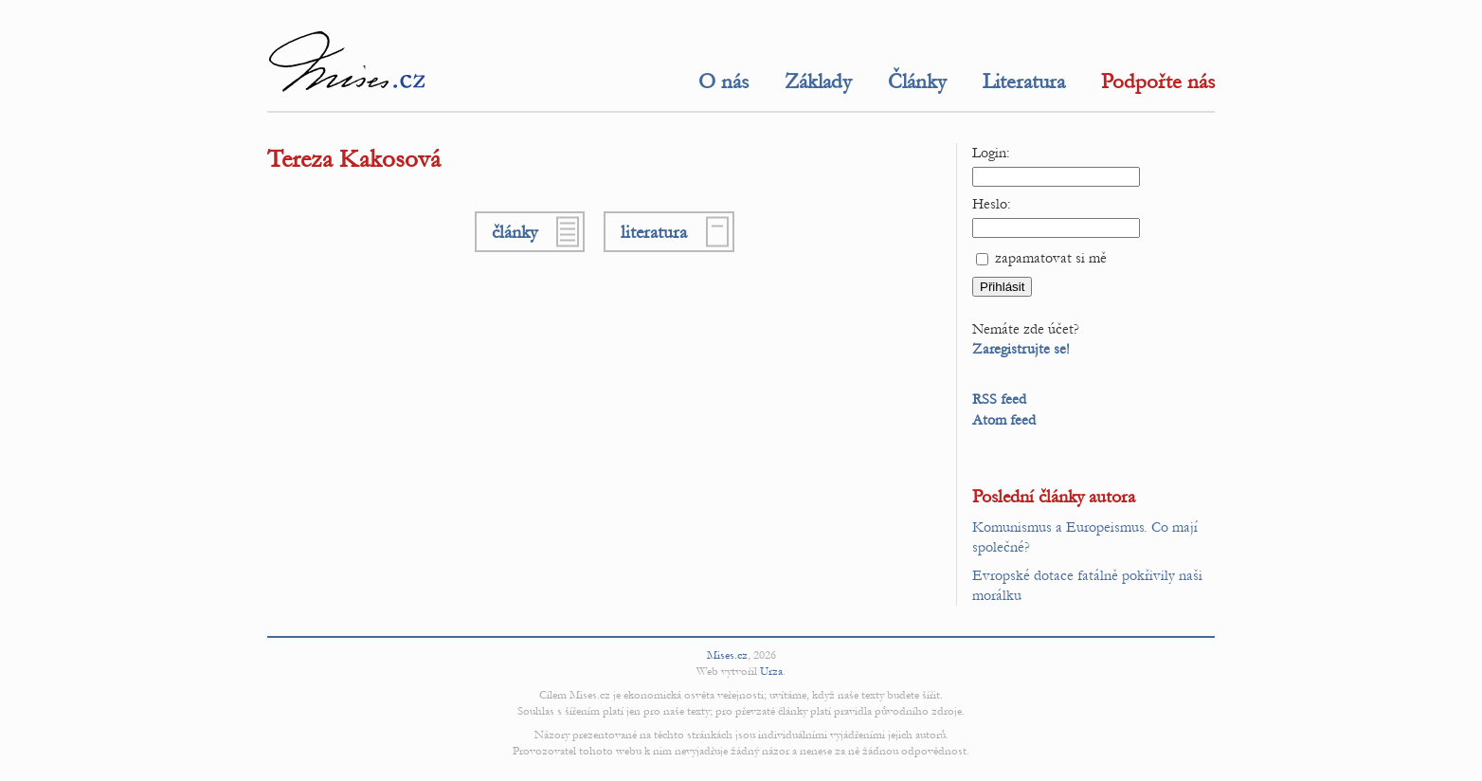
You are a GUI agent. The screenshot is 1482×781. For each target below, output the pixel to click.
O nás (723, 81)
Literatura (1024, 81)
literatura (654, 232)
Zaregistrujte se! (1021, 348)
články (514, 232)
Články (917, 81)
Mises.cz (727, 655)
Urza (771, 671)
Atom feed (1004, 419)
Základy (818, 81)
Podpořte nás (1158, 81)
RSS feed (999, 399)
